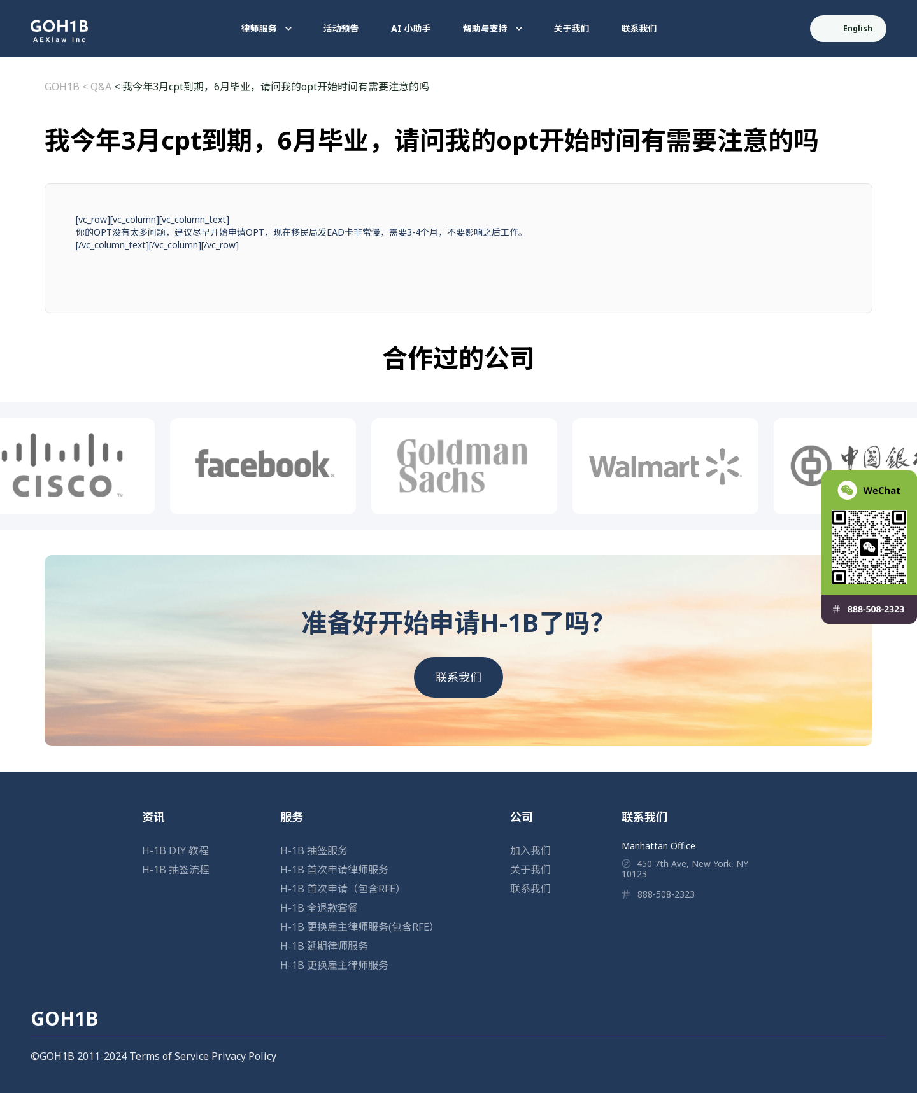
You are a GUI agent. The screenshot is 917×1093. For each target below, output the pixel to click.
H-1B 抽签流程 (176, 870)
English (848, 28)
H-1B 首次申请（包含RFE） (343, 889)
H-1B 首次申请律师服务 (334, 870)
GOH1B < (67, 87)
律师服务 (266, 28)
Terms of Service (169, 1056)
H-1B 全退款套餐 (319, 908)
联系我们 (639, 28)
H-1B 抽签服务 (314, 850)
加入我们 (530, 850)
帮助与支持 (492, 28)
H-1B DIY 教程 (175, 850)
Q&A (100, 87)
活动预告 (341, 28)
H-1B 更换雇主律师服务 (334, 965)
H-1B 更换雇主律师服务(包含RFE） (359, 927)
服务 (291, 816)
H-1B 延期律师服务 (324, 946)
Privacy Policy (243, 1056)
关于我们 (572, 28)
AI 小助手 (411, 28)
